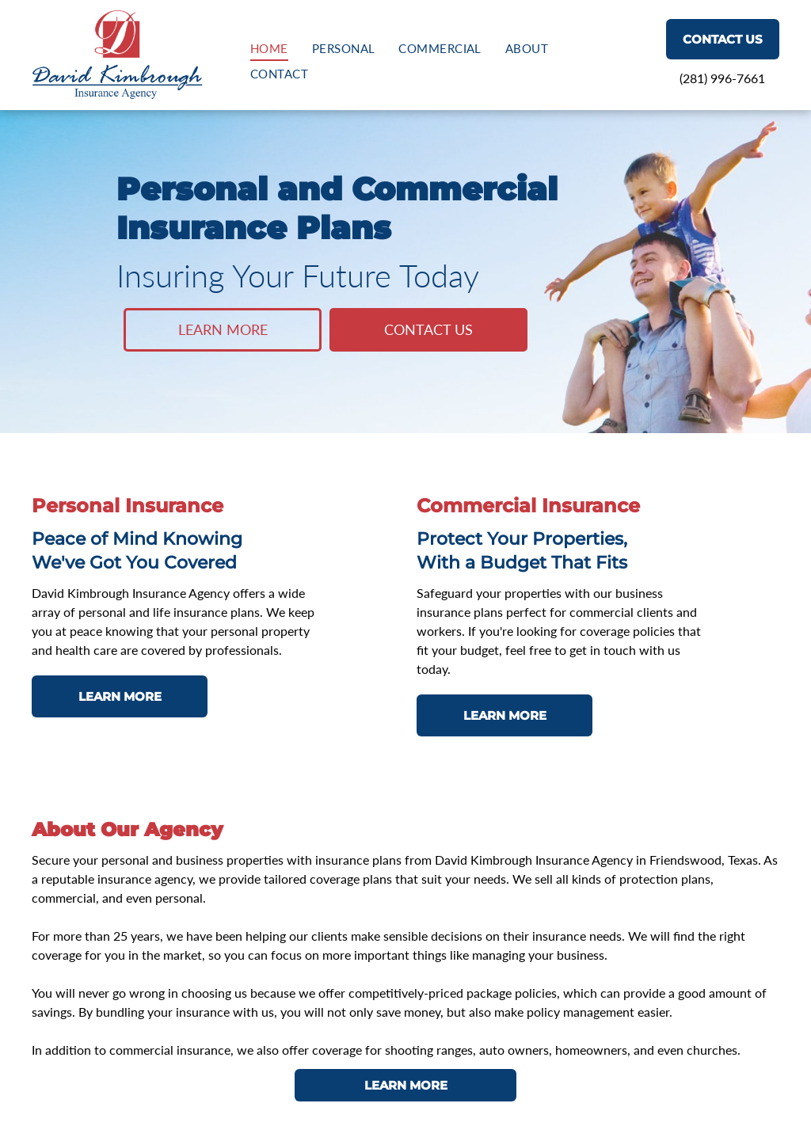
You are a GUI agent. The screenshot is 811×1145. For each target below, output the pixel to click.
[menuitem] (269, 49)
